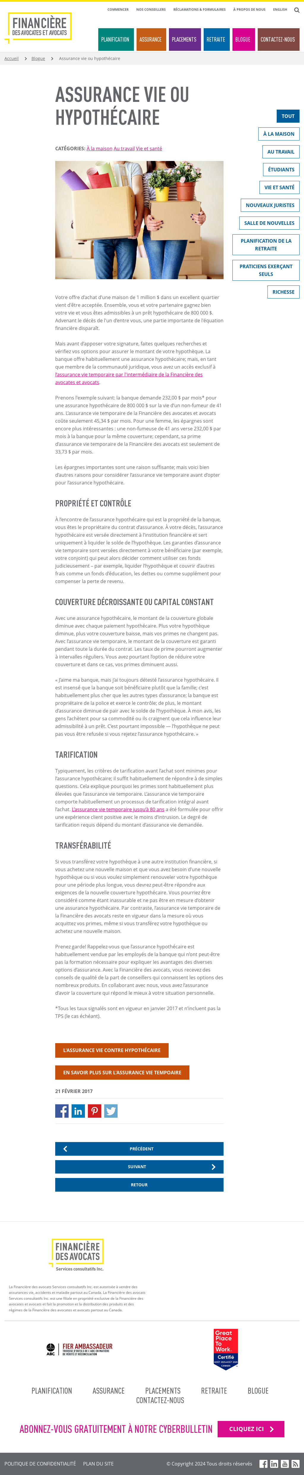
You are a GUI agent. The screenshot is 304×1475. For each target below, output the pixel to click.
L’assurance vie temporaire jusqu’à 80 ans (118, 809)
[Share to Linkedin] (78, 1111)
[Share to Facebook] (62, 1111)
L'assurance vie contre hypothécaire (112, 1050)
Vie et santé (149, 148)
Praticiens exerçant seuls (262, 270)
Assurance (151, 39)
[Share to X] (111, 1111)
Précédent (141, 1149)
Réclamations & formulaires (199, 9)
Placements (184, 39)
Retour (139, 1184)
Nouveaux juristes (267, 206)
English (280, 9)
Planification (115, 39)
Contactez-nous (278, 39)
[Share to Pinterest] (94, 1111)
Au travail (124, 148)
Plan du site (98, 1463)
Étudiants (278, 171)
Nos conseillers (151, 9)
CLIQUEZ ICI (246, 1429)
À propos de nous (249, 9)
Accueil (11, 58)
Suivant (137, 1166)
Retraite (216, 39)
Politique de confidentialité (40, 1463)
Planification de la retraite (262, 244)
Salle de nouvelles (266, 224)
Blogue (242, 39)
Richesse (280, 293)
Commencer (118, 9)
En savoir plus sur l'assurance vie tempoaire (122, 1072)
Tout (285, 117)
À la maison (100, 148)
